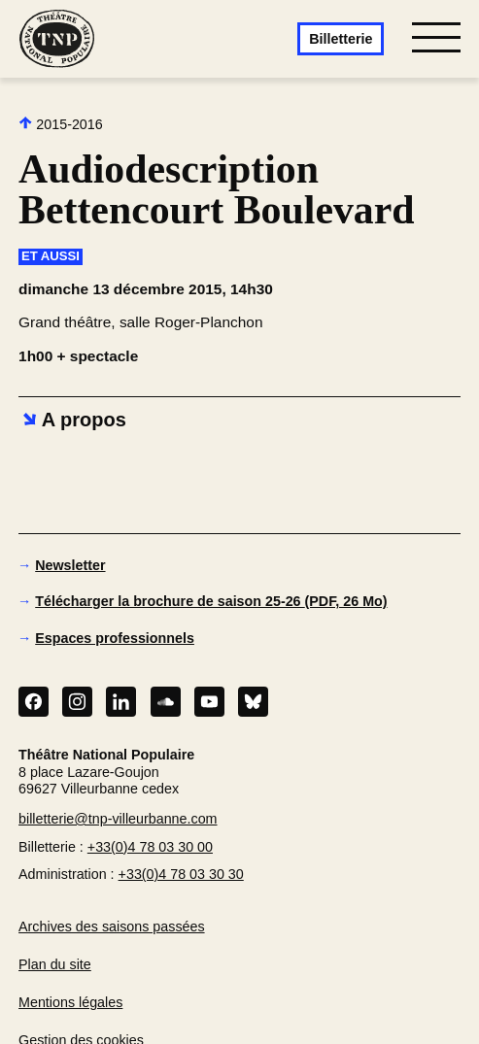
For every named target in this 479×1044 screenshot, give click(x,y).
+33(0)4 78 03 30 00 (150, 847)
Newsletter (70, 565)
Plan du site (54, 964)
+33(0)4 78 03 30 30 (181, 874)
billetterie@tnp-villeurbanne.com (117, 818)
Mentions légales (70, 1002)
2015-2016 (60, 124)
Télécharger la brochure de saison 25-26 (211, 601)
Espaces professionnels (114, 638)
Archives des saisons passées (111, 926)
